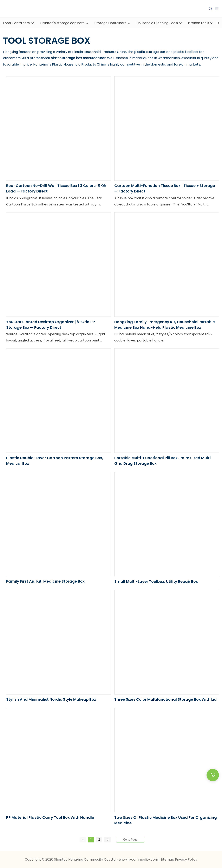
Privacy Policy (186, 859)
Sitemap (168, 859)
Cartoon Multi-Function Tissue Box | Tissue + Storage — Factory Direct (164, 188)
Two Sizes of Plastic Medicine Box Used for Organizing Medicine (165, 820)
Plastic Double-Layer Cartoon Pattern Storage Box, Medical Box (54, 460)
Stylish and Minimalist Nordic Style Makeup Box (51, 699)
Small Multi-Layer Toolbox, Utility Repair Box (156, 581)
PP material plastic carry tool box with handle (50, 817)
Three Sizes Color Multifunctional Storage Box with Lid (165, 699)
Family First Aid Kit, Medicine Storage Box (45, 581)
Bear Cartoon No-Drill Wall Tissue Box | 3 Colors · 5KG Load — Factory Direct (56, 188)
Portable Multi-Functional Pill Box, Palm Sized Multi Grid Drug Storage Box (162, 460)
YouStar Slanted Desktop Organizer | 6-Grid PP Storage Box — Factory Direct (50, 324)
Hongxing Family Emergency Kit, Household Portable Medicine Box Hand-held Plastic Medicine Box (164, 324)
